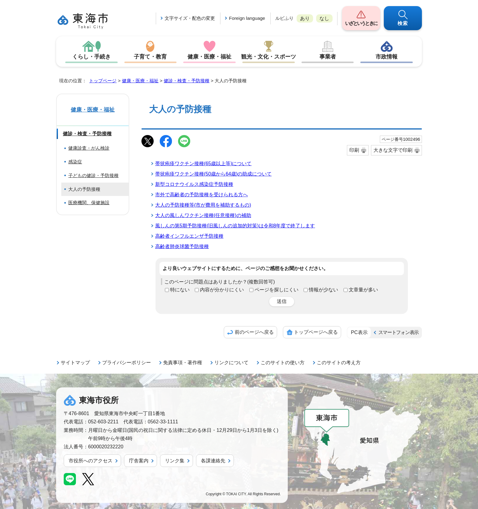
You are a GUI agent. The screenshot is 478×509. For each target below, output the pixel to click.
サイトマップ (75, 362)
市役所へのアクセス (90, 460)
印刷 (354, 150)
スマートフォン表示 (398, 332)
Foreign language (247, 18)
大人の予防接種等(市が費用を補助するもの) (203, 205)
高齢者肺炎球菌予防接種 (182, 246)
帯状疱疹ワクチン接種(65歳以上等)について (203, 163)
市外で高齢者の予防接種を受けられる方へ (201, 194)
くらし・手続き (91, 57)
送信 (282, 301)
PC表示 (359, 332)
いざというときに (361, 23)
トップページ (102, 80)
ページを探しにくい (276, 289)
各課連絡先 (213, 460)
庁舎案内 (138, 460)
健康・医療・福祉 (209, 57)
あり (305, 18)
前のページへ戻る (254, 332)
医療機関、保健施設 (88, 202)
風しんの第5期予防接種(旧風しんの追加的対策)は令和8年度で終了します (235, 225)
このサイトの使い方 (283, 362)
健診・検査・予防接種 (186, 80)
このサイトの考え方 (339, 362)
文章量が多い (363, 289)
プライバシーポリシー (126, 362)
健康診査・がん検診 (88, 148)
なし (324, 18)
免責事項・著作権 (182, 362)
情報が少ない (323, 289)
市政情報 (387, 57)
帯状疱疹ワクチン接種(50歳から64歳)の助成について (213, 173)
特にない (180, 289)
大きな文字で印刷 (392, 150)
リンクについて (231, 362)
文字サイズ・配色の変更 (190, 18)
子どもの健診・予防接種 (93, 175)
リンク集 (174, 460)
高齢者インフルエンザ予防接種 (189, 236)
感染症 (75, 161)
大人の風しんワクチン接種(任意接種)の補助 (203, 215)
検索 (403, 23)
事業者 (327, 57)
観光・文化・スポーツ (268, 57)
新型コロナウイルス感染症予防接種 (194, 184)
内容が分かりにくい (222, 289)
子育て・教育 (150, 57)
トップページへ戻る (316, 332)
